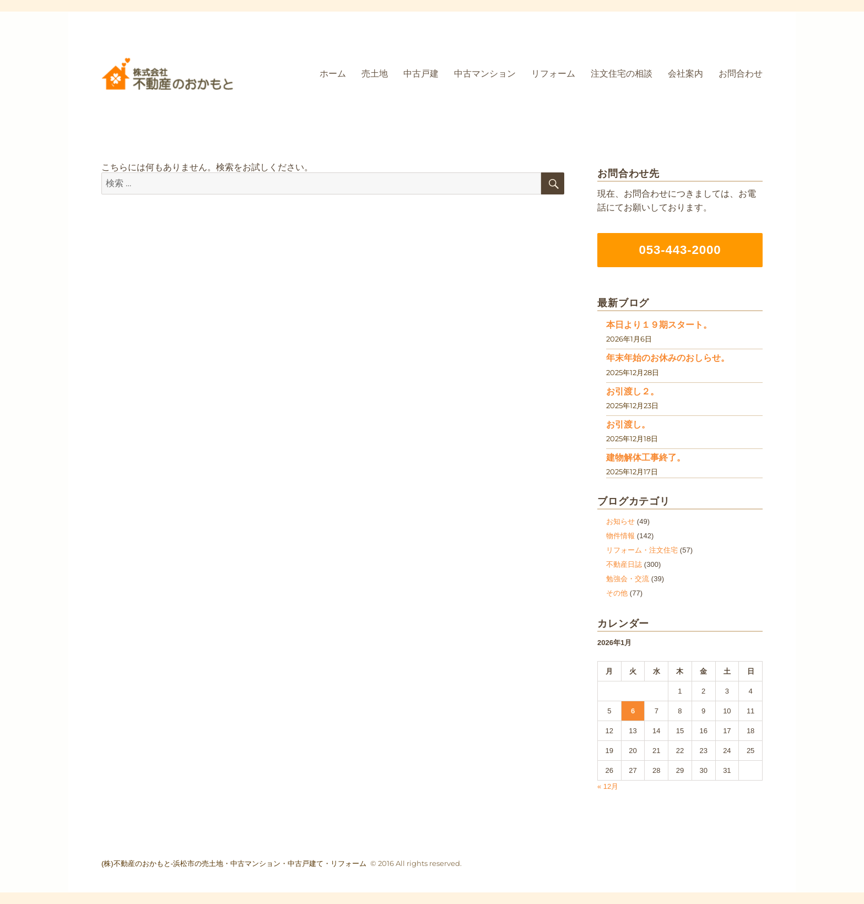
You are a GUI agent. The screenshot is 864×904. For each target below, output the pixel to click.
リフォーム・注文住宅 (642, 550)
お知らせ (620, 521)
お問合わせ (741, 73)
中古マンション (485, 73)
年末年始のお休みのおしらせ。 (668, 357)
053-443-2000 (680, 250)
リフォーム (553, 73)
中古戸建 (421, 73)
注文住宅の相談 (621, 73)
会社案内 (685, 73)
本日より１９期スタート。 (659, 324)
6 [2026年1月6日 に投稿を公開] (633, 711)
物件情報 (620, 536)
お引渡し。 (628, 424)
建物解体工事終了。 (645, 457)
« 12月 (607, 786)
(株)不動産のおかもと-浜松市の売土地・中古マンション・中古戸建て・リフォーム (233, 863)
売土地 (374, 73)
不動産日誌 (624, 564)
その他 (617, 593)
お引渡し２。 (632, 391)
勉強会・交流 (627, 579)
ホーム (333, 73)
